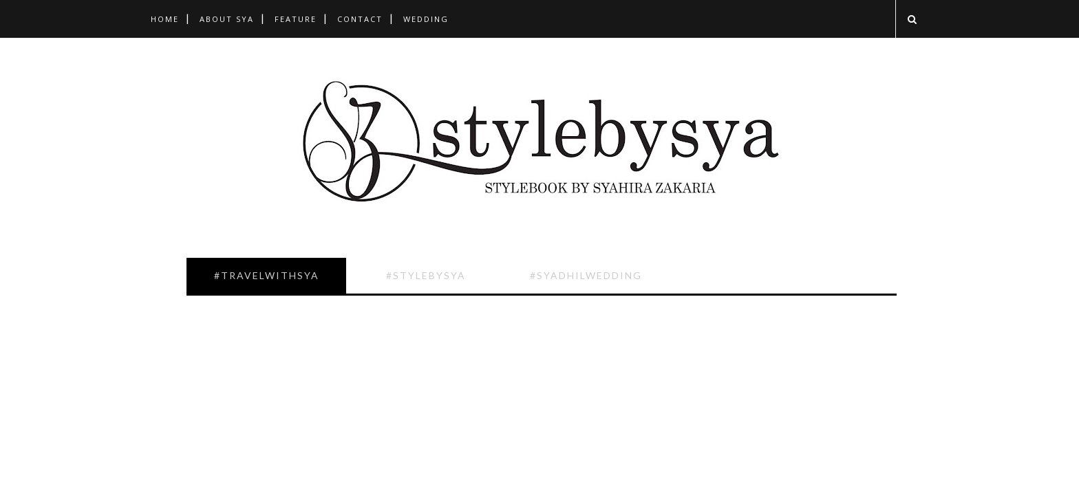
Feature (296, 19)
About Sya (227, 19)
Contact (360, 19)
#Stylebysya (426, 275)
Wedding (426, 19)
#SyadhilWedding (586, 275)
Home (165, 19)
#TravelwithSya (266, 275)
